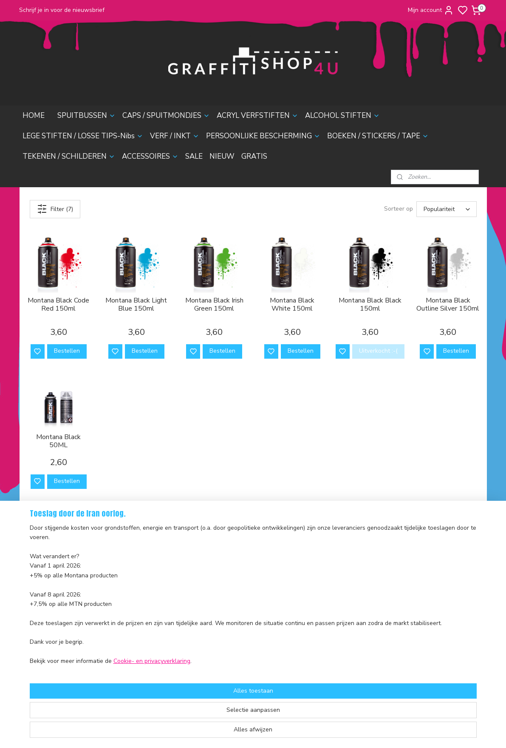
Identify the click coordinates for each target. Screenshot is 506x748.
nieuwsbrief (92, 647)
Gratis (129, 669)
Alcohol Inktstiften (145, 583)
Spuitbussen (138, 555)
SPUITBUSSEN (86, 115)
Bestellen (66, 351)
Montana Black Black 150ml (369, 305)
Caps (128, 564)
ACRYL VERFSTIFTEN (257, 115)
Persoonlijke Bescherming (155, 612)
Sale (127, 650)
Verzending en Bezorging (57, 590)
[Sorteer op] (446, 209)
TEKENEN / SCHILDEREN (69, 156)
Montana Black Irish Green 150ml (214, 305)
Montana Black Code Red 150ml (58, 305)
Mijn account (431, 10)
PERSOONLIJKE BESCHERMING (263, 136)
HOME (34, 115)
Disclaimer (37, 638)
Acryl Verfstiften (143, 574)
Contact (33, 619)
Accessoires (137, 641)
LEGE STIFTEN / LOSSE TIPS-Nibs (83, 136)
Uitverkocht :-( (378, 351)
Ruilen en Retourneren (53, 600)
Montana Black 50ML (58, 441)
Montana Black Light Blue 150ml (136, 305)
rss (298, 732)
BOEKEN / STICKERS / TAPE (378, 136)
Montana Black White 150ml (292, 305)
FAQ (28, 609)
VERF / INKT (174, 136)
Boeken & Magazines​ (149, 621)
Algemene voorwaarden (55, 629)
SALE (194, 156)
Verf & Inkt (135, 602)
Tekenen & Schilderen (151, 631)
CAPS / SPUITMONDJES (166, 115)
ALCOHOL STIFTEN (342, 115)
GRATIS (254, 156)
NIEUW (222, 156)
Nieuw (130, 660)
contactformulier (325, 602)
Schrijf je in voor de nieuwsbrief (62, 10)
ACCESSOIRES (150, 156)
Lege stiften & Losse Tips (154, 593)
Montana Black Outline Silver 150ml (447, 305)
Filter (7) (55, 209)
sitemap (283, 732)
